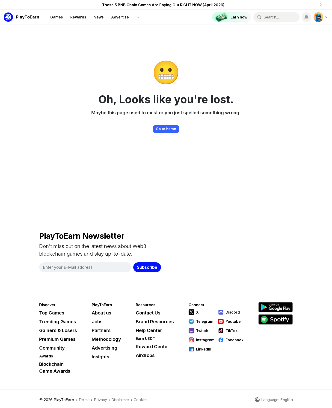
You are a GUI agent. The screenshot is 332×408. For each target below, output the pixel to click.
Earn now (229, 17)
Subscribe (147, 267)
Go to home (166, 129)
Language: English (274, 399)
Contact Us (148, 313)
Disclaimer (120, 399)
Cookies (141, 399)
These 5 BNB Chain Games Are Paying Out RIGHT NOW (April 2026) (163, 5)
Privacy (100, 399)
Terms (83, 399)
